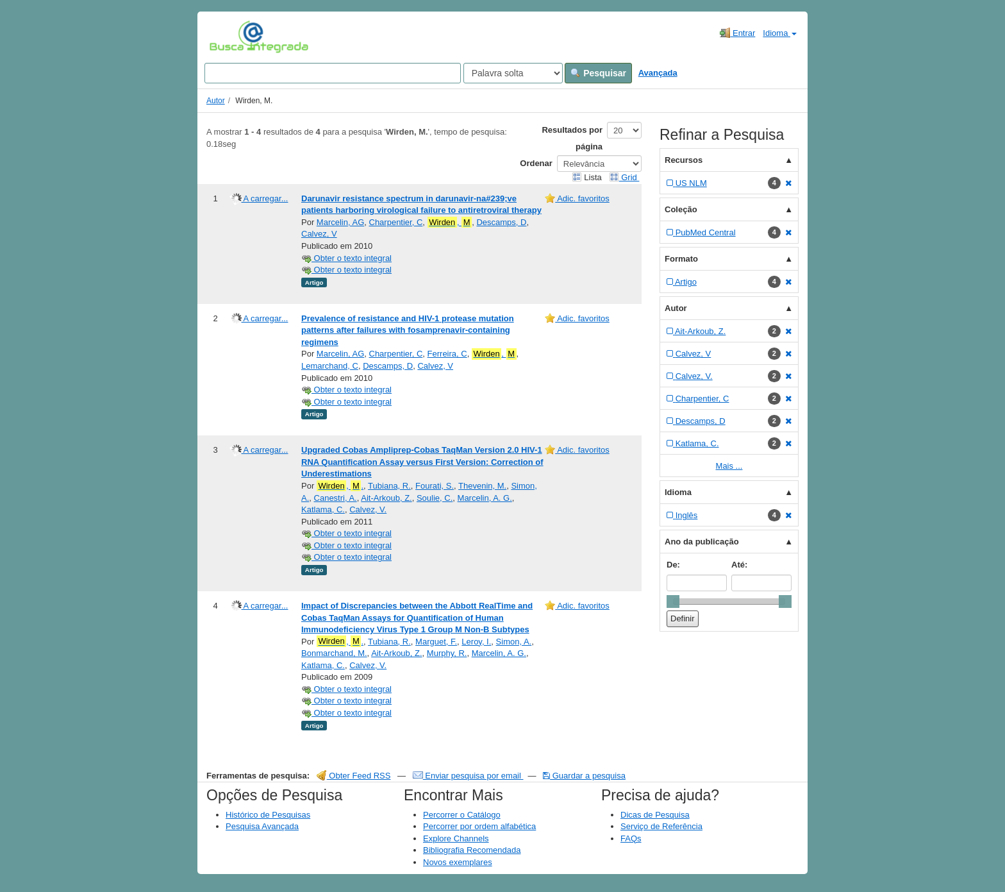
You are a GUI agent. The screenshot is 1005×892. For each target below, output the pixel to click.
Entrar (737, 33)
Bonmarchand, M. (334, 653)
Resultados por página (572, 138)
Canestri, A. (335, 498)
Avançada (657, 73)
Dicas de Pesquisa (655, 815)
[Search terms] (332, 73)
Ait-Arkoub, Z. (386, 498)
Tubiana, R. (389, 486)
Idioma (780, 33)
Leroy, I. (476, 641)
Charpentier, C (396, 222)
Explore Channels (456, 838)
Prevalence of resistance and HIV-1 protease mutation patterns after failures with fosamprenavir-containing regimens (407, 330)
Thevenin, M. (482, 486)
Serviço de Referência (661, 826)
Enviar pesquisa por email (468, 775)
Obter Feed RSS (354, 775)
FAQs (631, 838)
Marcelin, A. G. (485, 498)
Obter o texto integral (346, 258)
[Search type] (513, 73)
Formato (681, 259)
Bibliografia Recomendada (471, 850)
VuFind (229, 36)
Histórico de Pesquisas (268, 815)
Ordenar (536, 163)
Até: (739, 564)
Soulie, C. (435, 498)
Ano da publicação (702, 541)
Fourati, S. (434, 486)
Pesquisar (598, 73)
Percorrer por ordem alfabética (479, 826)
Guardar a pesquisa (584, 775)
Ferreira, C (447, 353)
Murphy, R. (447, 653)
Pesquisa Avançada (262, 826)
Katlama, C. (323, 509)
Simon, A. (514, 641)
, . (340, 486)
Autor (215, 100)
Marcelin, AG (340, 222)
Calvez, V (319, 234)
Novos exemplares (457, 862)
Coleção (681, 209)
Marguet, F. (436, 641)
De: (673, 564)
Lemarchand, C (329, 366)
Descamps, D (501, 222)
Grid (624, 177)
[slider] (673, 601)
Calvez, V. (367, 509)
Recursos (683, 160)
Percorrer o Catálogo (462, 815)
